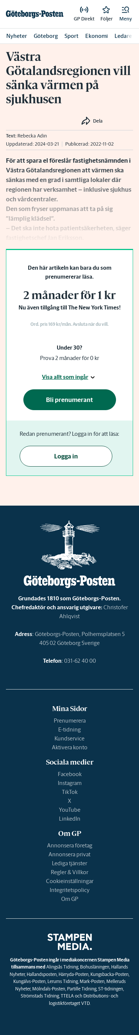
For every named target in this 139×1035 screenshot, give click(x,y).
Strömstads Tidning (40, 996)
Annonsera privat (69, 854)
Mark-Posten (92, 981)
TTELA (67, 996)
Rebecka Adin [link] (32, 136)
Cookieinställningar (69, 881)
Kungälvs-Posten (29, 981)
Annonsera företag (69, 845)
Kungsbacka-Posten (109, 974)
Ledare (123, 35)
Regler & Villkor (69, 872)
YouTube (69, 809)
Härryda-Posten (74, 974)
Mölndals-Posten (48, 989)
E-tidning (69, 729)
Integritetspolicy (70, 889)
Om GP (69, 898)
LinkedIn (69, 818)
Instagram (70, 782)
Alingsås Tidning (62, 967)
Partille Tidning (81, 989)
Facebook (70, 774)
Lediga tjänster (69, 863)
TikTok (69, 791)
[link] (34, 14)
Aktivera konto (69, 747)
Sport (71, 35)
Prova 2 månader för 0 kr (69, 357)
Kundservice (69, 738)
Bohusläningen (94, 967)
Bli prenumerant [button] (69, 400)
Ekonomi (96, 35)
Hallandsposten (42, 974)
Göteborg (46, 35)
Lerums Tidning (62, 981)
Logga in (66, 456)
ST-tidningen (110, 989)
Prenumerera (70, 720)
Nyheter (16, 35)
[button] (125, 14)
